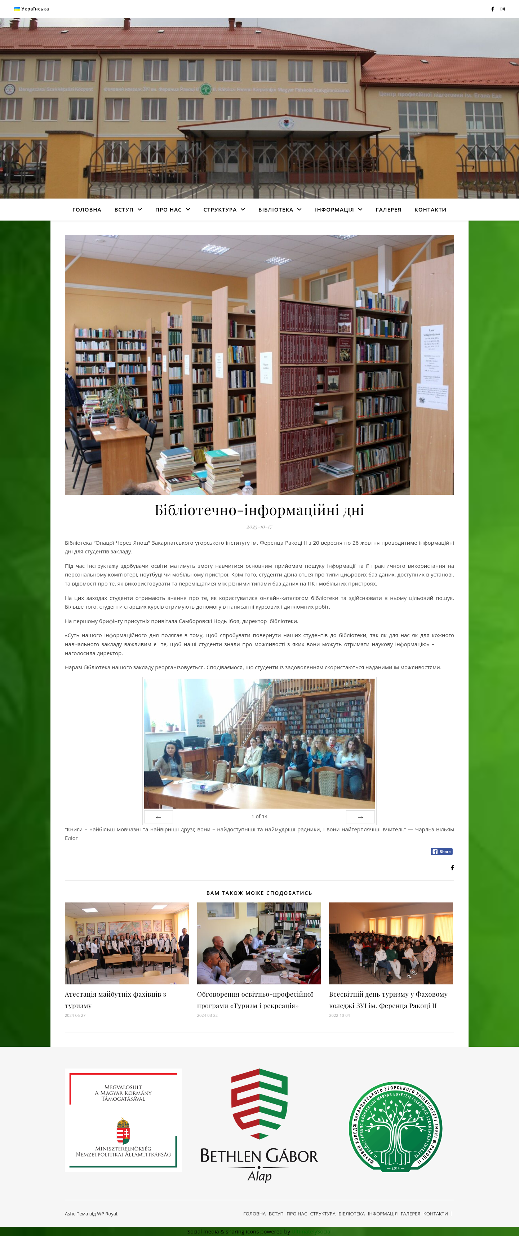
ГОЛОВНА (87, 209)
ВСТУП (124, 209)
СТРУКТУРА (220, 209)
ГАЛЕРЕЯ (389, 209)
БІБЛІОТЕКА (275, 209)
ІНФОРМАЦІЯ (334, 209)
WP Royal (107, 1213)
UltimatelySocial (312, 1231)
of (259, 816)
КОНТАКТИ (430, 209)
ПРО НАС (168, 209)
